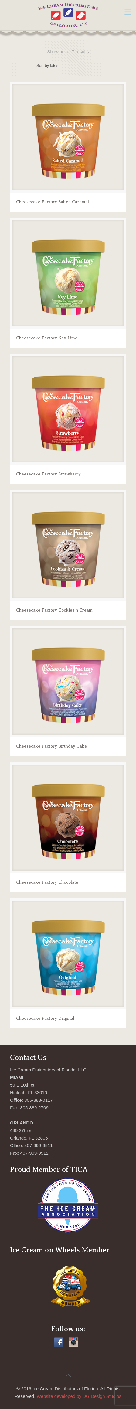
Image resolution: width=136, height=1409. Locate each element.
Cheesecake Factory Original (45, 1018)
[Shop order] (68, 65)
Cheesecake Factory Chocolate (47, 882)
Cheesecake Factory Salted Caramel (52, 202)
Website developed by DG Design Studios (79, 1396)
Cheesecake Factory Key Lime (46, 338)
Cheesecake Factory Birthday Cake (51, 746)
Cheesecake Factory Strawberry (48, 474)
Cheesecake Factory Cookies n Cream (54, 610)
